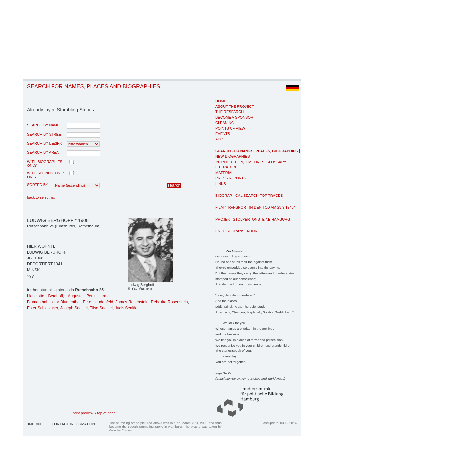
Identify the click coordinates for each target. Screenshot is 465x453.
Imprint (35, 424)
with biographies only (44, 163)
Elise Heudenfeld (98, 302)
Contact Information (73, 424)
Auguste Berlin (82, 296)
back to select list (41, 197)
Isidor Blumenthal (65, 302)
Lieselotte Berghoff (45, 296)
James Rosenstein (132, 302)
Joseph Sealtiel (74, 308)
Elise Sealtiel (101, 308)
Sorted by (37, 185)
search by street (45, 134)
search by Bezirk (44, 143)
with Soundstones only (46, 175)
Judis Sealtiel (126, 308)
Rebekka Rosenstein (169, 302)
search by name (43, 125)
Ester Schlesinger (42, 308)
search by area (43, 152)
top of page (106, 413)
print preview (83, 413)
